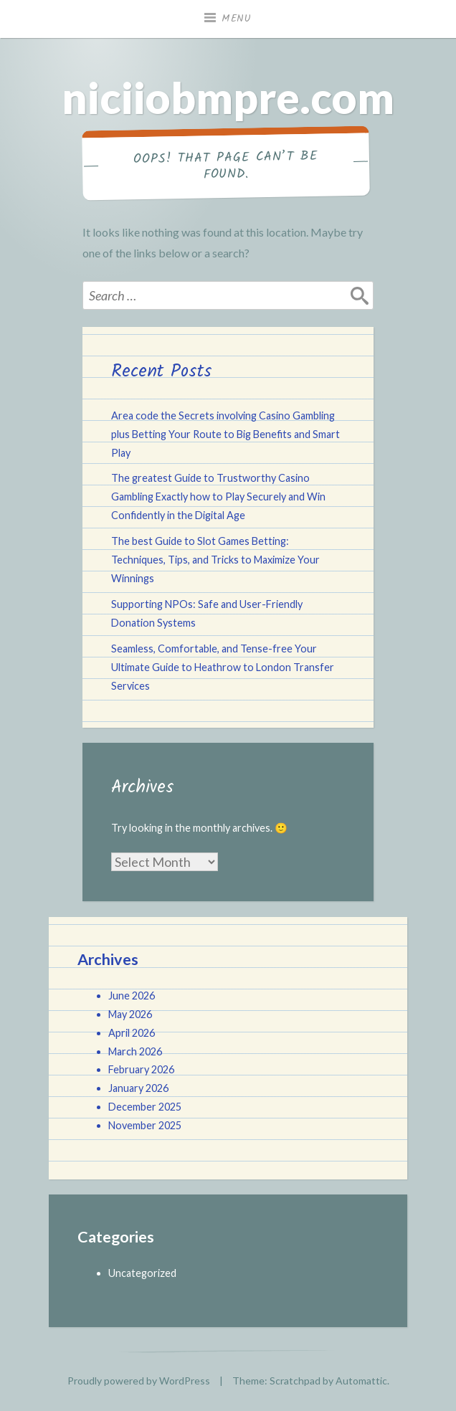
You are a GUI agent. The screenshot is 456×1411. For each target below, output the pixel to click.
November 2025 (144, 1125)
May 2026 (130, 1014)
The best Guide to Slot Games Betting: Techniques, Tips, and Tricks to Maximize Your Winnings (215, 559)
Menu (237, 19)
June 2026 (131, 995)
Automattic (361, 1380)
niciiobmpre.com (228, 97)
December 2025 (144, 1107)
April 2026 (131, 1033)
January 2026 (138, 1088)
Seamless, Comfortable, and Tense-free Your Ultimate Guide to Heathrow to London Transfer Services (222, 667)
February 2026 (141, 1069)
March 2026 (135, 1051)
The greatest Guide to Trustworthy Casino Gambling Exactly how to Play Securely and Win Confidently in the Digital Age (218, 496)
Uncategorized (142, 1273)
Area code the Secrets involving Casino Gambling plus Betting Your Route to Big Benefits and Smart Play (225, 434)
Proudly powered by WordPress (138, 1380)
